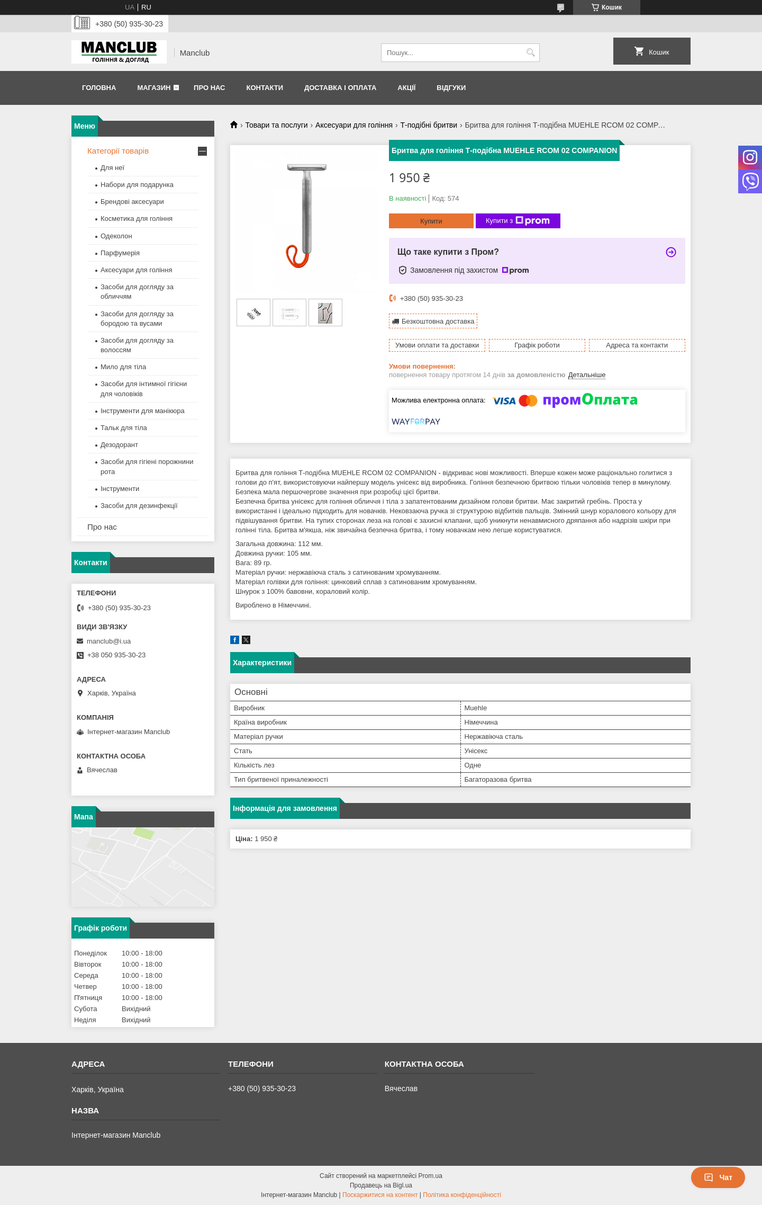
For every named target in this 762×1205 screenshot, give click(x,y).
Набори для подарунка (137, 185)
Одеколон (116, 236)
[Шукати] (530, 52)
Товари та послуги (276, 125)
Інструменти (120, 489)
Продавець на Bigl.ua (381, 1185)
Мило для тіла (123, 367)
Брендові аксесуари (132, 202)
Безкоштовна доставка (438, 321)
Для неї (112, 168)
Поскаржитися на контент (380, 1195)
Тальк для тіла (124, 428)
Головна (99, 88)
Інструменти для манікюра (143, 411)
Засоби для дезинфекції (139, 506)
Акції (406, 88)
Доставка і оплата (340, 88)
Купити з (518, 221)
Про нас (209, 88)
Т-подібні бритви (428, 125)
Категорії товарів (118, 150)
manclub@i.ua (109, 641)
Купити (431, 221)
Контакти (264, 88)
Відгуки (451, 88)
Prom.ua (430, 1176)
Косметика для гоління (137, 218)
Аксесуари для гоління (354, 125)
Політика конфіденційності (462, 1195)
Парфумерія (120, 253)
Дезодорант (119, 445)
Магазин (153, 88)
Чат (718, 1177)
